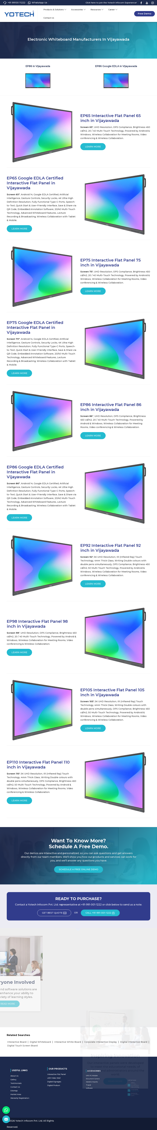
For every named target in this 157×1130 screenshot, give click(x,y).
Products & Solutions (55, 9)
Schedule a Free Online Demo (78, 870)
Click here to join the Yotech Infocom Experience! (111, 2)
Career (113, 9)
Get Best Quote (56, 913)
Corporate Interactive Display (100, 1042)
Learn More (92, 147)
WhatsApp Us (37, 2)
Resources (97, 9)
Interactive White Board (67, 1042)
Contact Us (48, 18)
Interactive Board (16, 1042)
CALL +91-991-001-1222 (103, 913)
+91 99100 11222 (14, 2)
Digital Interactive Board (133, 1042)
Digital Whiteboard (40, 1042)
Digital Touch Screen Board (22, 1045)
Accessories (78, 9)
